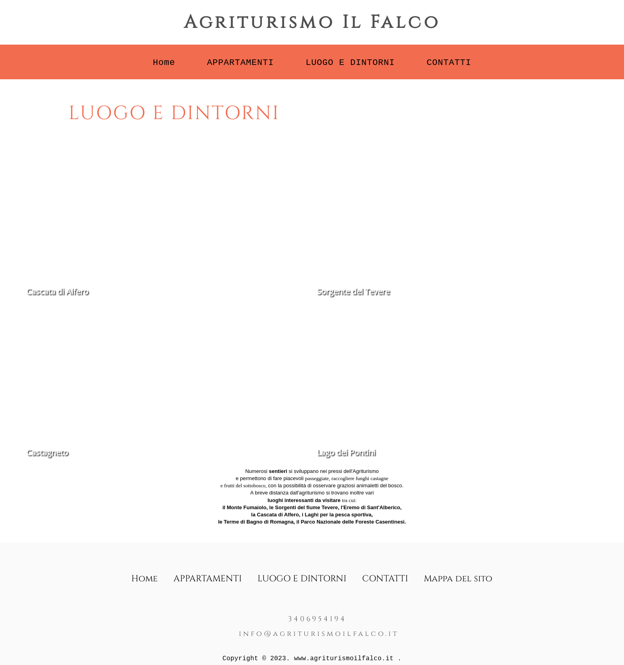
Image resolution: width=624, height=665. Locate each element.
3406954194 (317, 619)
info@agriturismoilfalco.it (319, 634)
